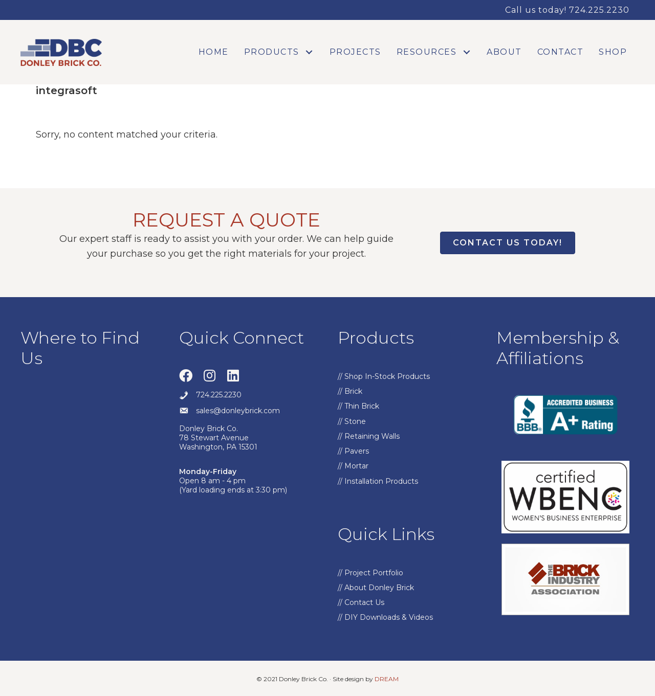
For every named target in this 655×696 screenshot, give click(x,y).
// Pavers (353, 451)
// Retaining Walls (369, 436)
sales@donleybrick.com (238, 410)
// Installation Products (378, 481)
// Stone (352, 421)
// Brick (350, 391)
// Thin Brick (358, 406)
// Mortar (353, 465)
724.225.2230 (219, 394)
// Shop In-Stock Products (384, 376)
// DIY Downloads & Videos (385, 617)
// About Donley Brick (376, 587)
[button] (309, 52)
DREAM (387, 679)
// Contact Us (361, 602)
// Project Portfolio (370, 572)
